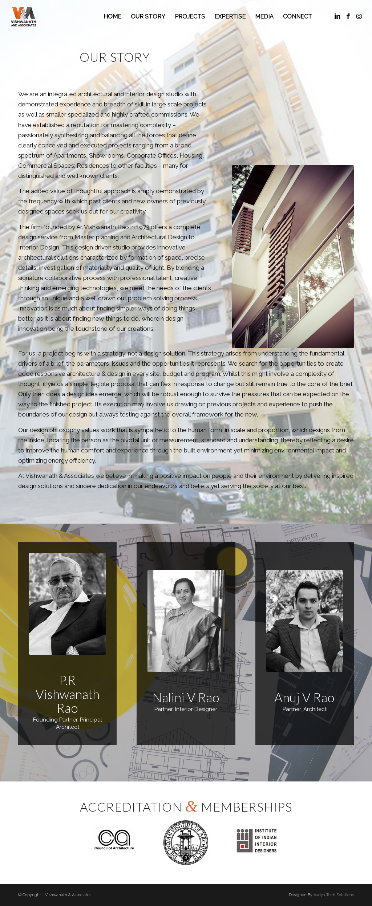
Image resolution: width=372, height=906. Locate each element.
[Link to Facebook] (348, 16)
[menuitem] (112, 16)
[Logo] (23, 16)
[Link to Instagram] (359, 16)
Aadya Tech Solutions (334, 895)
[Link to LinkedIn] (337, 16)
